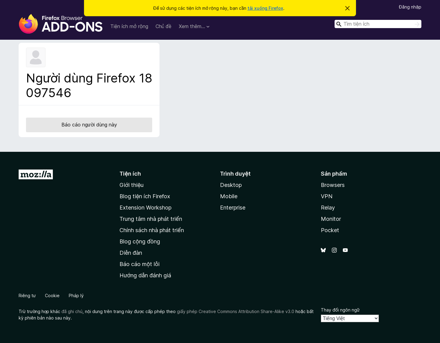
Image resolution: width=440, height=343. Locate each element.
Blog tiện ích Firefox (144, 196)
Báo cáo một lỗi (139, 264)
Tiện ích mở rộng (129, 26)
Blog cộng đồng (139, 241)
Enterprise (232, 207)
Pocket (330, 230)
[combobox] (378, 24)
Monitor (331, 219)
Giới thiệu (131, 185)
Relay (328, 207)
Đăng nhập (410, 6)
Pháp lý (76, 295)
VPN (326, 196)
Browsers (333, 185)
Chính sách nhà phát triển (151, 230)
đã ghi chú (71, 311)
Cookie (52, 295)
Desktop (231, 185)
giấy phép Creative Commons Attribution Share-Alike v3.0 (235, 311)
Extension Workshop (145, 207)
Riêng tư (27, 295)
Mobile (228, 196)
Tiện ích (130, 173)
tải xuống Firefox (265, 8)
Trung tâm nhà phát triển (150, 219)
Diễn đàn (130, 253)
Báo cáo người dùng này (89, 125)
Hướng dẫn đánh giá (145, 275)
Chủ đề (163, 26)
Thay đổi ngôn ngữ (340, 309)
